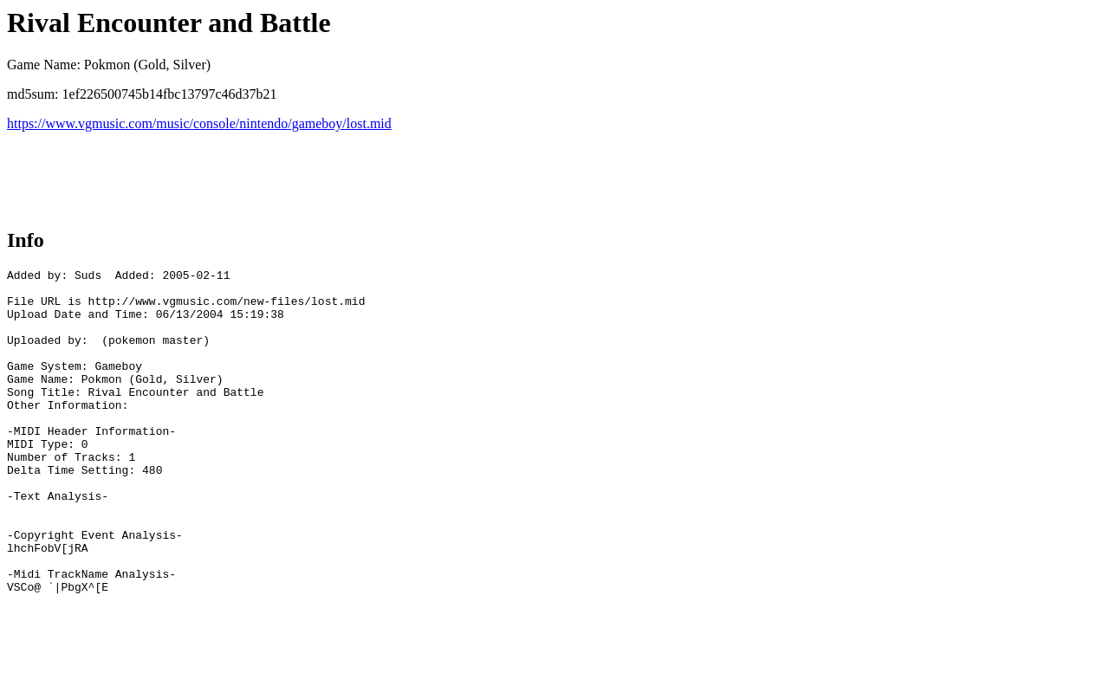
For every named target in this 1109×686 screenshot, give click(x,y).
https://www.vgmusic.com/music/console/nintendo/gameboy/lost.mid (199, 123)
